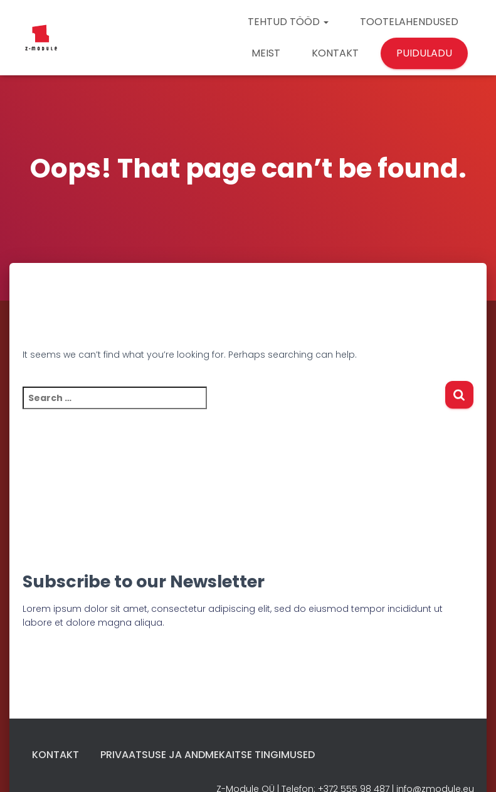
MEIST (265, 53)
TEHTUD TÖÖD (288, 21)
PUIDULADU (424, 53)
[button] (325, 21)
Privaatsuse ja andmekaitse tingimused (207, 754)
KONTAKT (335, 53)
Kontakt (55, 754)
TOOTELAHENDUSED (409, 21)
